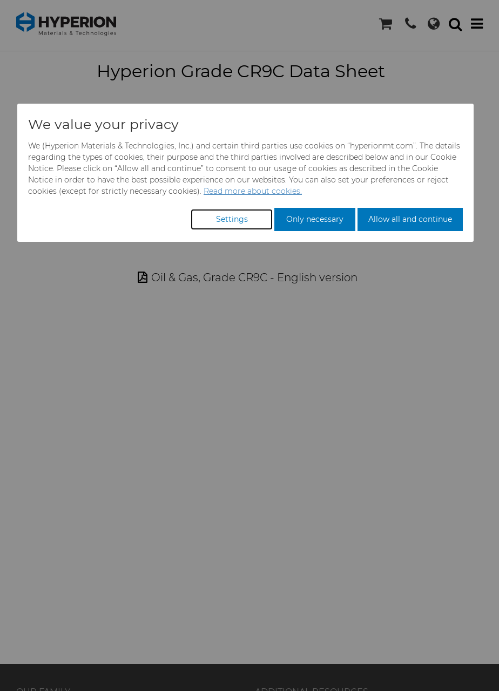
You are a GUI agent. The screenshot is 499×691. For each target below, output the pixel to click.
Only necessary (314, 219)
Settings (232, 219)
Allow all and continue (410, 219)
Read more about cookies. (253, 191)
